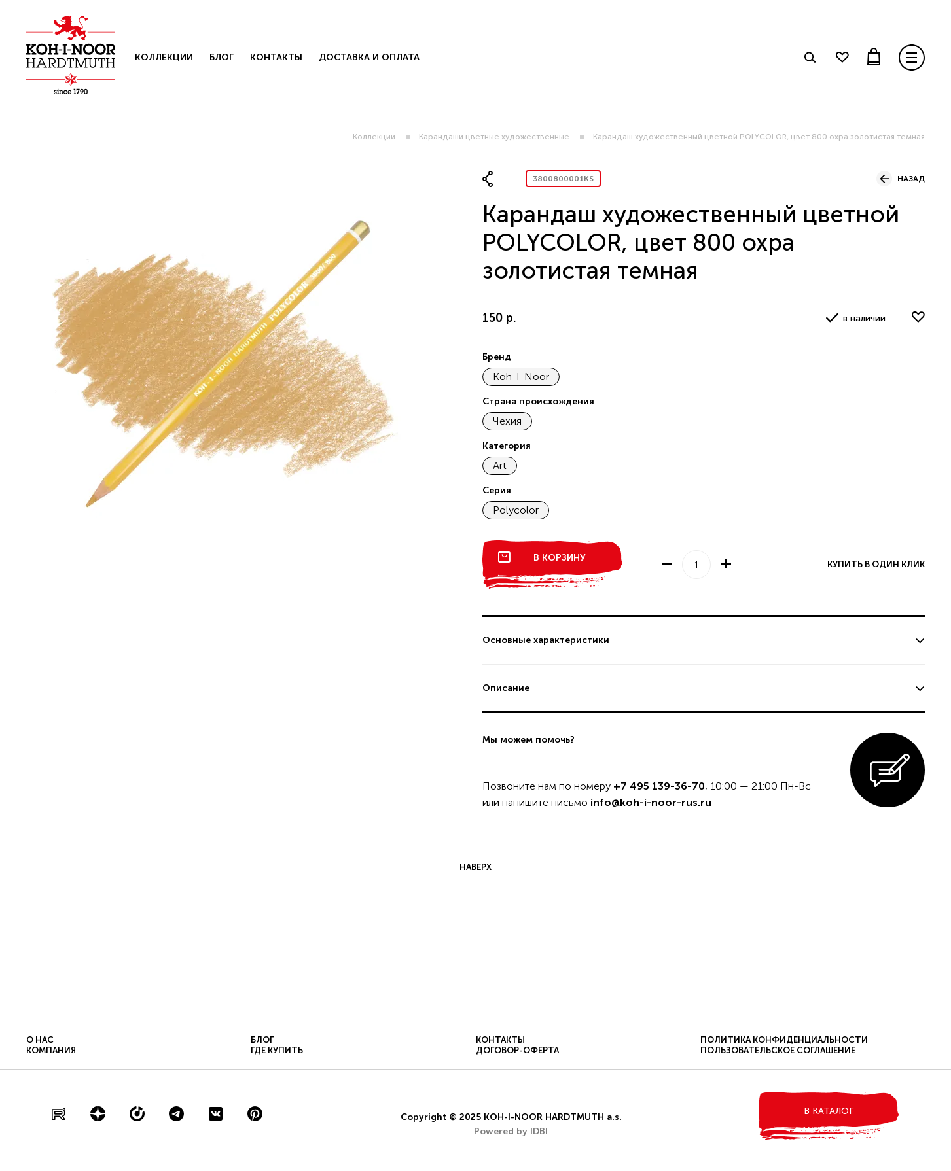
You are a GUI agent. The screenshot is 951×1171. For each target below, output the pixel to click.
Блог (221, 57)
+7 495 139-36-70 (659, 786)
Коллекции (374, 136)
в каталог (828, 1111)
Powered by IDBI (511, 1131)
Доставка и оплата (369, 57)
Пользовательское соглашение (777, 1050)
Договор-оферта (517, 1050)
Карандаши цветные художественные (494, 136)
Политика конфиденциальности (784, 1040)
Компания (51, 1050)
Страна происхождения (538, 401)
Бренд (496, 356)
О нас (40, 1040)
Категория (506, 445)
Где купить (277, 1050)
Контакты (276, 57)
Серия (496, 490)
